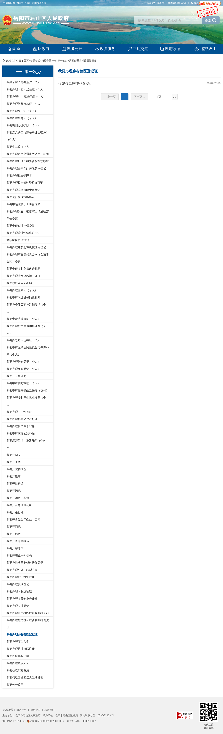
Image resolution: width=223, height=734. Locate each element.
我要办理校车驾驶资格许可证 (25, 182)
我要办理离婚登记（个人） (23, 368)
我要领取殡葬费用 (18, 670)
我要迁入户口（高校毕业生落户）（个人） (28, 136)
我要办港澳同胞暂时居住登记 (25, 562)
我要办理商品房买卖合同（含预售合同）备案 (28, 258)
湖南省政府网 (23, 3)
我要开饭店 (14, 476)
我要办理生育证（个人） (22, 118)
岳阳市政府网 (39, 3)
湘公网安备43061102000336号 (46, 721)
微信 (194, 3)
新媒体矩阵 (174, 3)
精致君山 (203, 48)
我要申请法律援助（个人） (23, 318)
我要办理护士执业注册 (21, 577)
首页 (26, 60)
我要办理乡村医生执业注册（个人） (26, 401)
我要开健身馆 (15, 483)
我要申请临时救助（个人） (23, 383)
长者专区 (161, 3)
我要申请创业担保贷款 (21, 225)
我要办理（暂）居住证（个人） (26, 89)
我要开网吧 (14, 526)
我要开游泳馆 (15, 548)
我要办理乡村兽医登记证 (82, 60)
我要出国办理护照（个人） (23, 125)
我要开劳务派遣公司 (19, 505)
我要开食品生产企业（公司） (25, 519)
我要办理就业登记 (18, 584)
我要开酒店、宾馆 (18, 498)
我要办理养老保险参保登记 (23, 189)
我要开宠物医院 (16, 469)
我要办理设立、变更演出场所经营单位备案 (28, 215)
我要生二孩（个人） (19, 146)
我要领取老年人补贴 (19, 283)
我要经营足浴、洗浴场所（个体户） (26, 444)
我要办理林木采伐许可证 (22, 419)
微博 (185, 3)
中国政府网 (9, 3)
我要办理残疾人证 (18, 663)
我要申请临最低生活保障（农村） (28, 390)
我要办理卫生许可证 (19, 411)
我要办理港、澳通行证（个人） (26, 96)
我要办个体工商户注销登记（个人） (26, 308)
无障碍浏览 (148, 3)
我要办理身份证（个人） (22, 111)
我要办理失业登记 (18, 605)
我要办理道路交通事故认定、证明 (28, 154)
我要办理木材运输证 (19, 591)
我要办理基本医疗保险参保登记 (26, 168)
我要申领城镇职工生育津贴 (23, 204)
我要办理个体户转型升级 (22, 569)
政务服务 (105, 48)
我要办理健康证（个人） (22, 290)
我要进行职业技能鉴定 (21, 197)
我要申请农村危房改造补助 (23, 268)
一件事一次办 (60, 60)
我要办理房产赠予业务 (21, 426)
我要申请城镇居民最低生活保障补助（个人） (28, 351)
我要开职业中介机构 (19, 555)
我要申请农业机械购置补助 (23, 297)
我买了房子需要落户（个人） (25, 82)
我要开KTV (13, 454)
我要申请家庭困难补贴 (21, 433)
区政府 (42, 48)
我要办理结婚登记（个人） (23, 361)
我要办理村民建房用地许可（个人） (26, 329)
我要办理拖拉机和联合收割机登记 (28, 613)
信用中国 (35, 709)
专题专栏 (35, 60)
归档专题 (46, 60)
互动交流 (137, 48)
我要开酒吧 (14, 490)
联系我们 (50, 709)
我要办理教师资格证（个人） (25, 103)
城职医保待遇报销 (18, 240)
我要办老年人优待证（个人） (25, 340)
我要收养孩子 (15, 684)
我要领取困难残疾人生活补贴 (25, 677)
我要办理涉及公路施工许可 (23, 275)
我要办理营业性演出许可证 (23, 232)
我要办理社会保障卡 (19, 175)
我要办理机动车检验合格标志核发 (28, 161)
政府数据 (169, 48)
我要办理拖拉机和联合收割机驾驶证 (28, 623)
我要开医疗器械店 (18, 541)
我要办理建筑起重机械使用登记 (26, 247)
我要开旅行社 (15, 512)
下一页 (139, 96)
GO (174, 96)
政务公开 (73, 48)
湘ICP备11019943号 (13, 721)
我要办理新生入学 (18, 641)
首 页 (15, 48)
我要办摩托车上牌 (18, 656)
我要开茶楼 (14, 462)
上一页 (110, 96)
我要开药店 (14, 533)
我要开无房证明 (16, 376)
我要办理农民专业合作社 (22, 598)
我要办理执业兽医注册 (21, 648)
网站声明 (21, 709)
